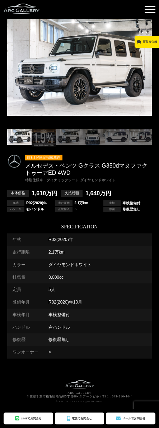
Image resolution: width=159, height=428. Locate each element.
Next (133, 137)
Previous (25, 137)
